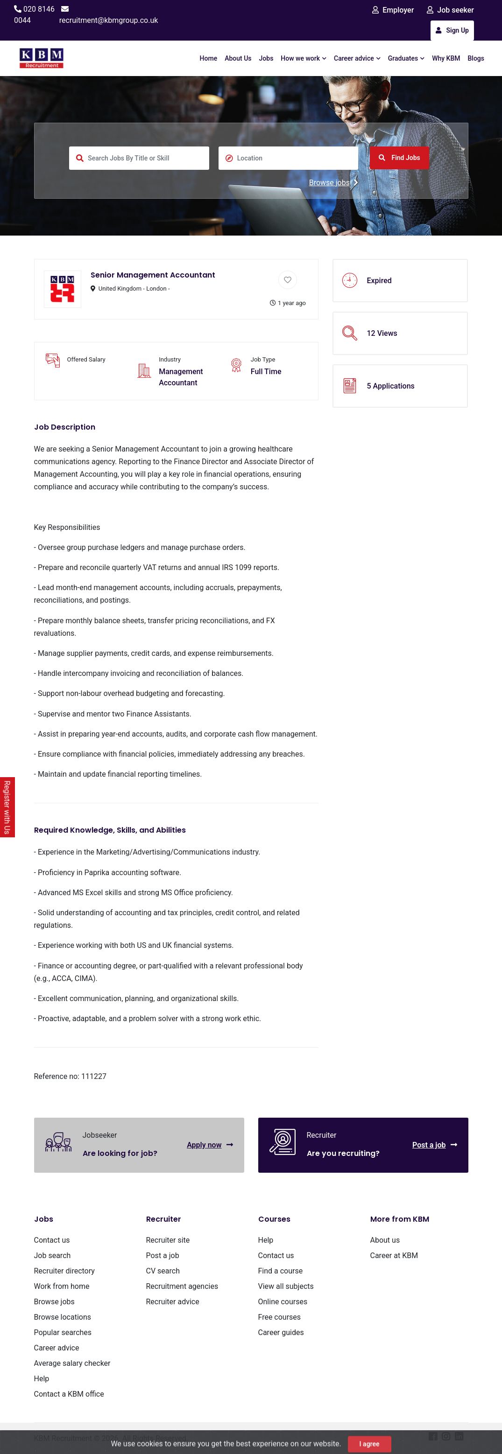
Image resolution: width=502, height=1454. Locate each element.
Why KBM (446, 58)
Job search (52, 1255)
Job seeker (450, 10)
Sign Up (452, 30)
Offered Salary (86, 359)
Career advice (357, 58)
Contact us (52, 1240)
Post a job (434, 1145)
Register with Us (7, 808)
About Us (238, 58)
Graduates (406, 58)
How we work (303, 58)
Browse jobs (333, 182)
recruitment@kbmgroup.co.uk (108, 20)
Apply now (210, 1145)
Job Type (263, 359)
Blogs (476, 58)
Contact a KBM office (69, 1394)
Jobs (266, 58)
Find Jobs (399, 157)
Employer (393, 10)
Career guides (281, 1332)
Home (209, 58)
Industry (170, 359)
